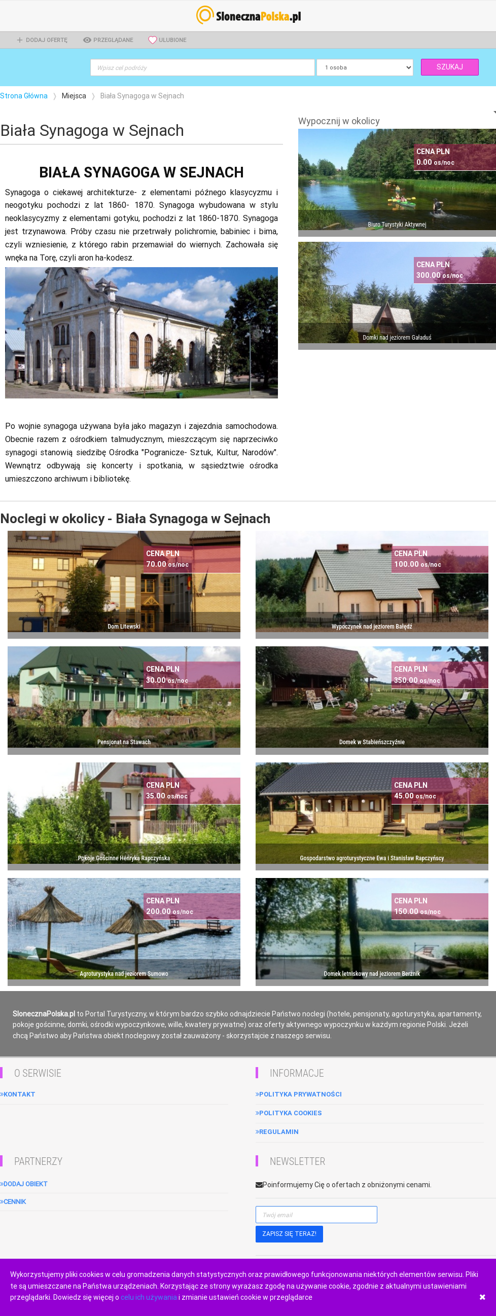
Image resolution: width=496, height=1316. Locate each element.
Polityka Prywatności (299, 1094)
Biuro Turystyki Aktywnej (397, 224)
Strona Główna (24, 95)
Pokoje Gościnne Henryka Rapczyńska (124, 858)
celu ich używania (149, 1297)
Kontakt (18, 1094)
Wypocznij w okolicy (339, 121)
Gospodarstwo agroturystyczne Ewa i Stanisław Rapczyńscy (372, 858)
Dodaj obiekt (24, 1184)
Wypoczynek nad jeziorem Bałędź (372, 626)
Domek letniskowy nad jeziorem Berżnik (372, 973)
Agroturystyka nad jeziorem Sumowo (124, 973)
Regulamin (277, 1131)
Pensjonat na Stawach (124, 742)
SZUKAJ (450, 66)
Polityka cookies (289, 1113)
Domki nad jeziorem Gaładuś (397, 337)
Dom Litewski (124, 626)
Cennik (13, 1201)
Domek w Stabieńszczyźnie (372, 742)
